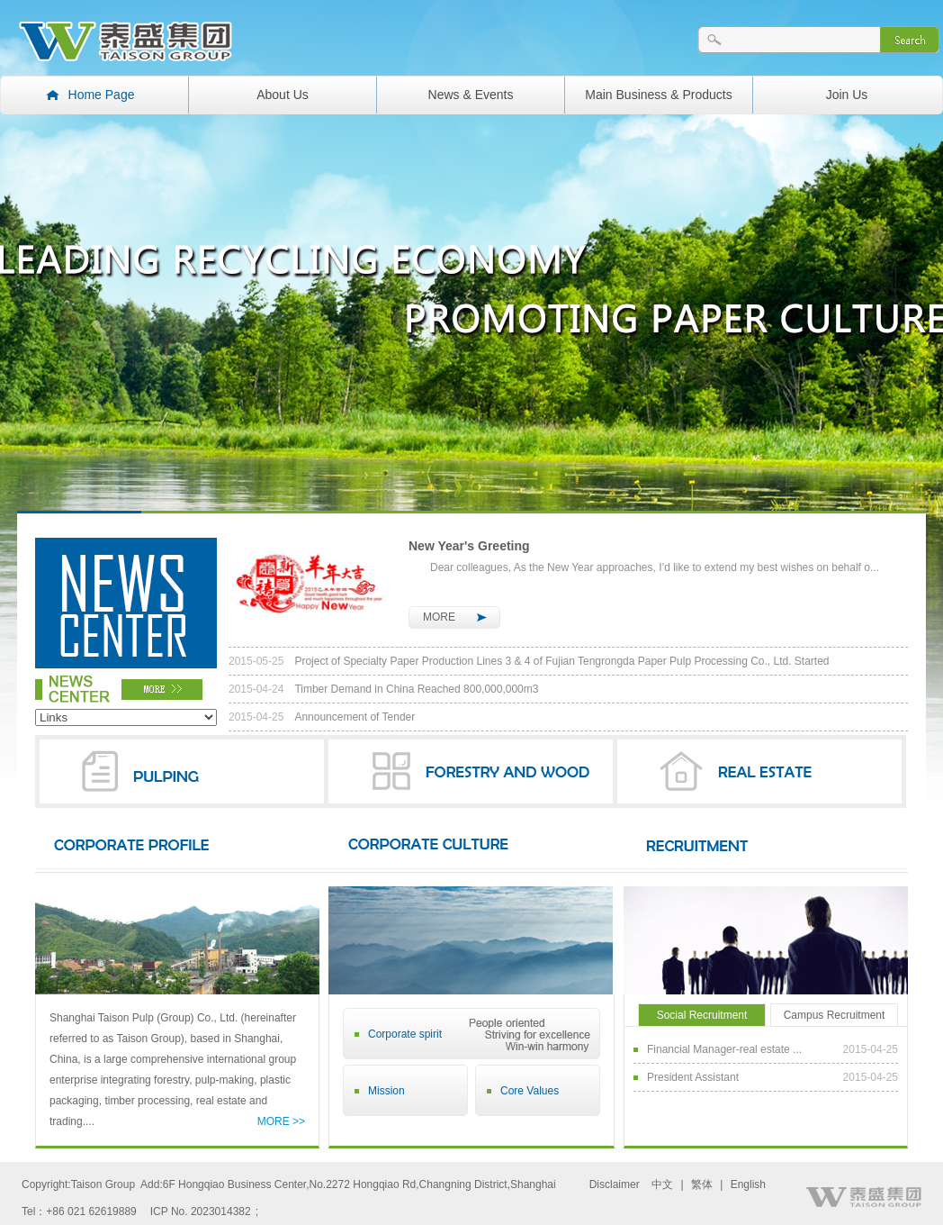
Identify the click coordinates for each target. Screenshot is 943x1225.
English (748, 1184)
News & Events (471, 94)
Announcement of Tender (322, 717)
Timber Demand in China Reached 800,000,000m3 (383, 689)
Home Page (101, 94)
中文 (662, 1184)
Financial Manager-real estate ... (772, 1049)
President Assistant (772, 1077)
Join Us (847, 94)
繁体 (702, 1184)
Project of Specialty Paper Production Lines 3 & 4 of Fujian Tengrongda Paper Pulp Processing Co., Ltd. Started (529, 661)
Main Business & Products (658, 94)
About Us (282, 94)
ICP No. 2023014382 (200, 1211)
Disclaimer (614, 1184)
